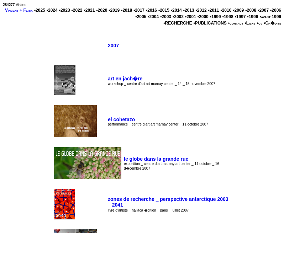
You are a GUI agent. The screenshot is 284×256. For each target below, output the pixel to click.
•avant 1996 (270, 16)
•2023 (64, 10)
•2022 (77, 10)
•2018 (126, 10)
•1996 (252, 16)
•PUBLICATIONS (210, 23)
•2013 (188, 10)
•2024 (52, 10)
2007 (113, 45)
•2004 (153, 16)
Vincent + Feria (19, 10)
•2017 (138, 10)
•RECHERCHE (177, 23)
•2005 (140, 16)
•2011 (213, 10)
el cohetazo (121, 119)
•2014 (176, 10)
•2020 (101, 10)
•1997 (240, 16)
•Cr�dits (272, 23)
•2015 (163, 10)
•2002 (178, 16)
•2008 (250, 10)
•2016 (151, 10)
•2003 (165, 16)
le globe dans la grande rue (156, 159)
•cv (259, 23)
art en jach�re (125, 78)
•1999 (215, 16)
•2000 (203, 16)
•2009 (238, 10)
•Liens (250, 23)
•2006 (275, 10)
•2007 (263, 10)
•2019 (114, 10)
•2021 (89, 10)
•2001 (190, 16)
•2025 (39, 10)
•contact (235, 23)
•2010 (225, 10)
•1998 (227, 16)
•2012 (201, 10)
